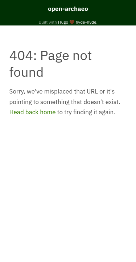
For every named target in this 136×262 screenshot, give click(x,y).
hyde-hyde (86, 22)
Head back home (32, 112)
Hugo (63, 22)
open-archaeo (68, 9)
